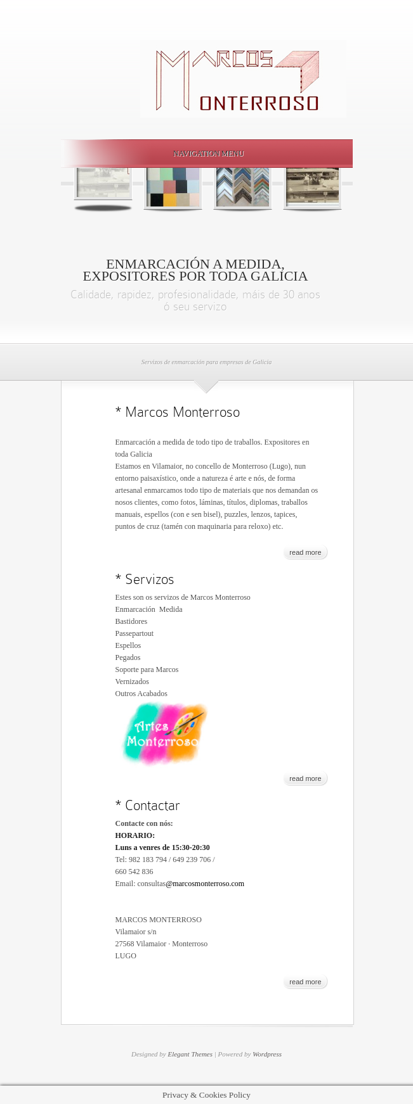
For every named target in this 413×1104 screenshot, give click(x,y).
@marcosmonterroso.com (205, 883)
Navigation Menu (204, 153)
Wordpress (267, 1054)
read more (305, 552)
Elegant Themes (190, 1054)
